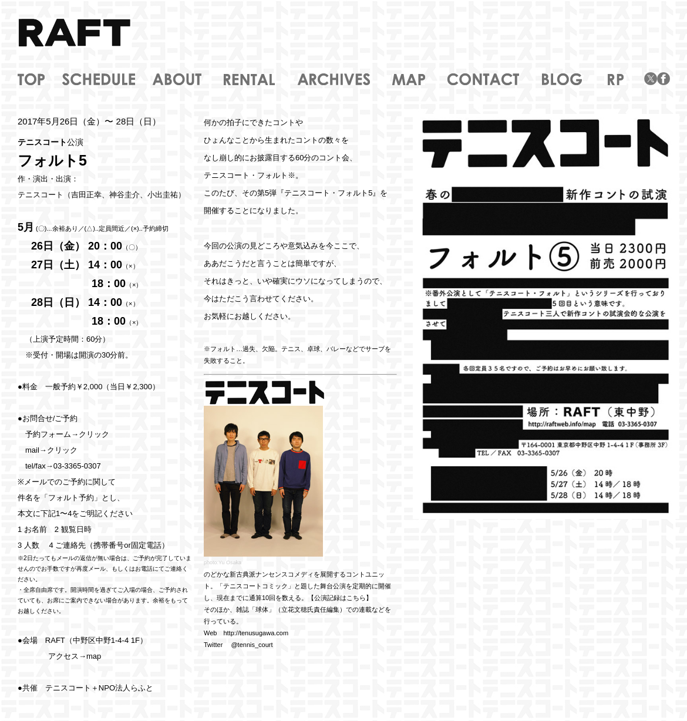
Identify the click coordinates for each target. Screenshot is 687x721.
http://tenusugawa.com (255, 632)
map (93, 656)
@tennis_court (251, 644)
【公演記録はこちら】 (340, 597)
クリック (94, 434)
